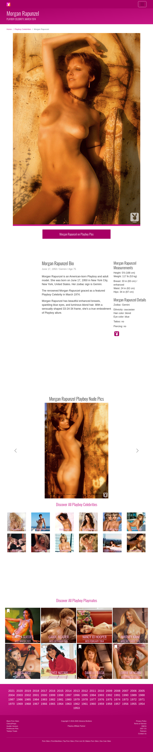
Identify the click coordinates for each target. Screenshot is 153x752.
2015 (60, 690)
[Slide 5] (74, 494)
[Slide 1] (52, 494)
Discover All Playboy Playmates (76, 600)
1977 (92, 699)
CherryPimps (11, 723)
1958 (109, 703)
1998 (60, 695)
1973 (125, 699)
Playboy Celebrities (23, 29)
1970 (11, 703)
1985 (28, 699)
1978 (84, 699)
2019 (28, 690)
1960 (92, 703)
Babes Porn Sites (92, 741)
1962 (76, 703)
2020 (19, 690)
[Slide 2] (57, 494)
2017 (44, 690)
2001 (36, 695)
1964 (60, 703)
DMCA (143, 726)
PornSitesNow (56, 741)
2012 (84, 690)
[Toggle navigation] (142, 4)
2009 (109, 690)
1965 (52, 703)
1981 (60, 699)
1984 (36, 699)
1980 (68, 699)
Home (9, 29)
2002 (28, 695)
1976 (101, 699)
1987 (11, 699)
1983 (44, 699)
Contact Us (142, 734)
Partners (143, 731)
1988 (141, 695)
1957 (117, 703)
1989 (133, 695)
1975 (109, 699)
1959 (101, 703)
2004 (11, 695)
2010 (101, 690)
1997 (68, 695)
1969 (19, 703)
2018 (36, 690)
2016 (52, 690)
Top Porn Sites (68, 741)
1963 (68, 703)
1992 (109, 695)
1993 (101, 695)
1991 (117, 695)
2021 (11, 690)
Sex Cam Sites (105, 741)
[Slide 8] (90, 494)
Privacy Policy (141, 721)
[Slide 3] (63, 494)
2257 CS (143, 728)
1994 (92, 695)
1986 (19, 699)
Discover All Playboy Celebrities (76, 504)
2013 (76, 690)
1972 (133, 699)
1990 (125, 695)
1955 (133, 703)
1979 (76, 699)
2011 (92, 690)
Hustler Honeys (12, 726)
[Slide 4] (68, 494)
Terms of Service (140, 723)
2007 (125, 690)
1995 (84, 695)
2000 (44, 695)
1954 (141, 703)
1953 (76, 708)
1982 (52, 699)
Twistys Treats (12, 731)
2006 (133, 690)
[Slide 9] (95, 494)
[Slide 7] (84, 494)
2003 (19, 695)
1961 (84, 703)
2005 (141, 690)
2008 (117, 690)
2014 (68, 690)
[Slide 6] (79, 494)
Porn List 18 (79, 741)
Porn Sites (46, 741)
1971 (141, 699)
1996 (76, 695)
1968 (28, 703)
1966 (44, 703)
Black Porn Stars (13, 721)
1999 (52, 695)
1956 (125, 703)
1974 (117, 699)
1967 (36, 703)
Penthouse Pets (12, 728)
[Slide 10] (100, 494)
